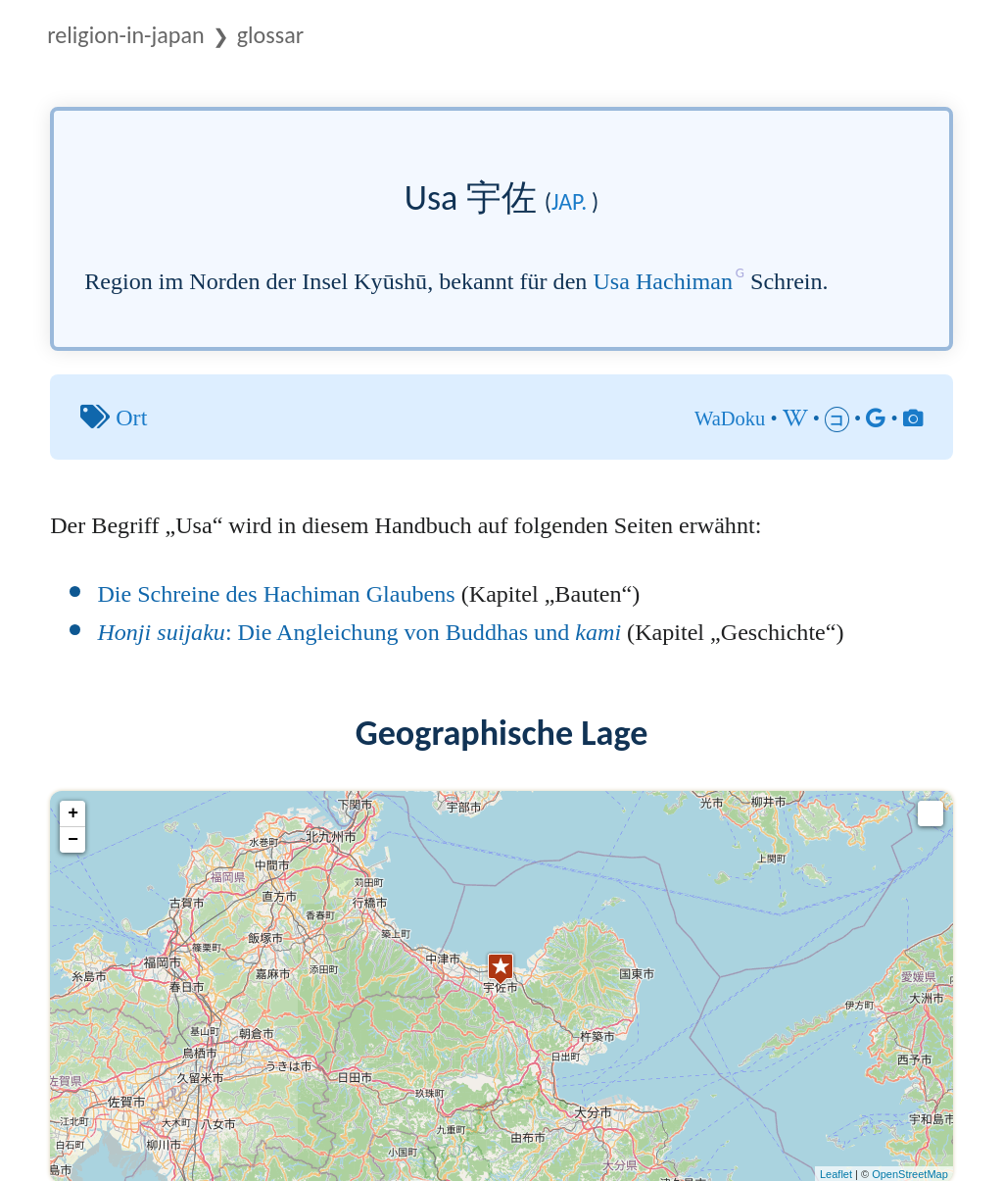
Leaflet (836, 1174)
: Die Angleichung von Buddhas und (359, 632)
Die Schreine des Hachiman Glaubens (275, 594)
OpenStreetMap (910, 1174)
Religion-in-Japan (125, 35)
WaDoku (729, 418)
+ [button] (73, 813)
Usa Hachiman (663, 281)
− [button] (73, 840)
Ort (131, 417)
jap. (569, 201)
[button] (930, 813)
